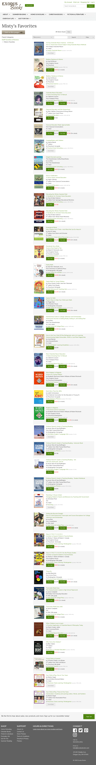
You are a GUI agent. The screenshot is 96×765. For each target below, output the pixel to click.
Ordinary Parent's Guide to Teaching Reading (59, 426)
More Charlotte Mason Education (55, 354)
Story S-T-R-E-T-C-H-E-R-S (54, 534)
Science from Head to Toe (53, 248)
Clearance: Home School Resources (58, 237)
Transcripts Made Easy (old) (54, 606)
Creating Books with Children (54, 140)
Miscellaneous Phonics (54, 399)
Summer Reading (19, 14)
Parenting (50, 505)
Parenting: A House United (54, 495)
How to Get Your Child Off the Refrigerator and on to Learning (64, 335)
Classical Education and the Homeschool (58, 109)
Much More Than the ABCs (54, 391)
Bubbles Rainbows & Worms (54, 59)
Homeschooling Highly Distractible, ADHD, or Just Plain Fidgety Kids (66, 337)
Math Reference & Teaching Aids (57, 289)
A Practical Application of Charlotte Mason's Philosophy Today (64, 625)
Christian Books (56, 14)
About (5, 14)
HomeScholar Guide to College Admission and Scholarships (63, 317)
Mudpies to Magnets (52, 408)
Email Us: (75, 746)
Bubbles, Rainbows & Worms (54, 76)
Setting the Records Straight (54, 513)
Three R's (49, 571)
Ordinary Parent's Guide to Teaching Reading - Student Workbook (65, 478)
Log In (93, 2)
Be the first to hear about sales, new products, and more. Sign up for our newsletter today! (35, 716)
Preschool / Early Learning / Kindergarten (59, 544)
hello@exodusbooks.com (81, 748)
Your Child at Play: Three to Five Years (57, 692)
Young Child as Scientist (53, 658)
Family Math (49, 265)
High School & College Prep (55, 326)
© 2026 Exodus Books (79, 760)
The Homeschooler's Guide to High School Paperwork (62, 590)
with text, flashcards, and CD (54, 462)
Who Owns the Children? (53, 642)
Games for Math (50, 298)
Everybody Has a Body (52, 246)
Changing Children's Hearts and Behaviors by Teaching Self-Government (67, 497)
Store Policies (21, 734)
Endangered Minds (51, 227)
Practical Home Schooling (55, 148)
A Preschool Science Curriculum (55, 410)
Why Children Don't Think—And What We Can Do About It (63, 229)
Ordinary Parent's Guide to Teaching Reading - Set (61, 460)
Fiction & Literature (75, 14)
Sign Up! (89, 717)
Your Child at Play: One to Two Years (57, 675)
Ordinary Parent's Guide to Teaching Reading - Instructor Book (64, 443)
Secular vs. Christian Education (56, 650)
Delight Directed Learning (53, 157)
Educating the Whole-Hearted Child (56, 194)
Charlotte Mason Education (54, 93)
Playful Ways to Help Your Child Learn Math (59, 300)
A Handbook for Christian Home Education (58, 196)
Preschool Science (52, 67)
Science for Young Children (54, 374)
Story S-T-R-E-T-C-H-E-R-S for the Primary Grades (61, 553)
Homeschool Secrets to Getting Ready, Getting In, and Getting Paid (65, 318)
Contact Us (20, 732)
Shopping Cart (85, 2)
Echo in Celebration (52, 175)
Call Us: (75, 740)
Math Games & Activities (54, 272)
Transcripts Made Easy (52, 588)
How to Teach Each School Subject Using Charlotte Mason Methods (66, 45)
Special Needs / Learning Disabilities (58, 345)
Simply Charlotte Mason (54, 50)
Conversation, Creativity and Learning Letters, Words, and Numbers (66, 694)
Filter (87, 37)
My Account (68, 2)
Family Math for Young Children (55, 281)
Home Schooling (37, 14)
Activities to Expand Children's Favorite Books (59, 536)
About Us (20, 729)
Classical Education (53, 115)
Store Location (29, 5)
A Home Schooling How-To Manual (56, 95)
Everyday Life (8, 19)
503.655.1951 (78, 742)
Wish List (76, 2)
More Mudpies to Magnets (53, 372)
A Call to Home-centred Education (56, 177)
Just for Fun (23, 19)
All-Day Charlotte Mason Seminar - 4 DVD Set (60, 43)
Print (69, 32)
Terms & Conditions (23, 736)
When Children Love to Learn (54, 623)
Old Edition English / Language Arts (57, 434)
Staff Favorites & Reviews (10, 40)
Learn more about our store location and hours (47, 729)
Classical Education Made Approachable (58, 125)
